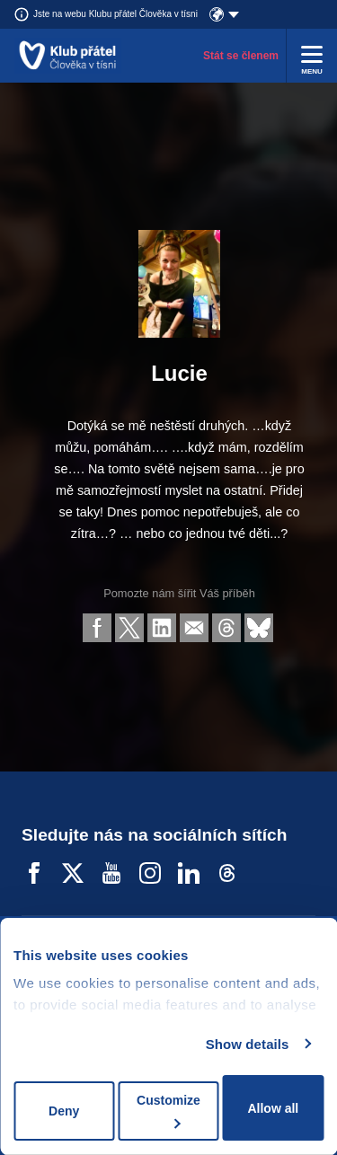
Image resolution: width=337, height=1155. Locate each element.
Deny (64, 1111)
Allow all (272, 1108)
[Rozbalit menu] (312, 56)
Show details (247, 1044)
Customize (168, 1110)
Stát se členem (241, 55)
